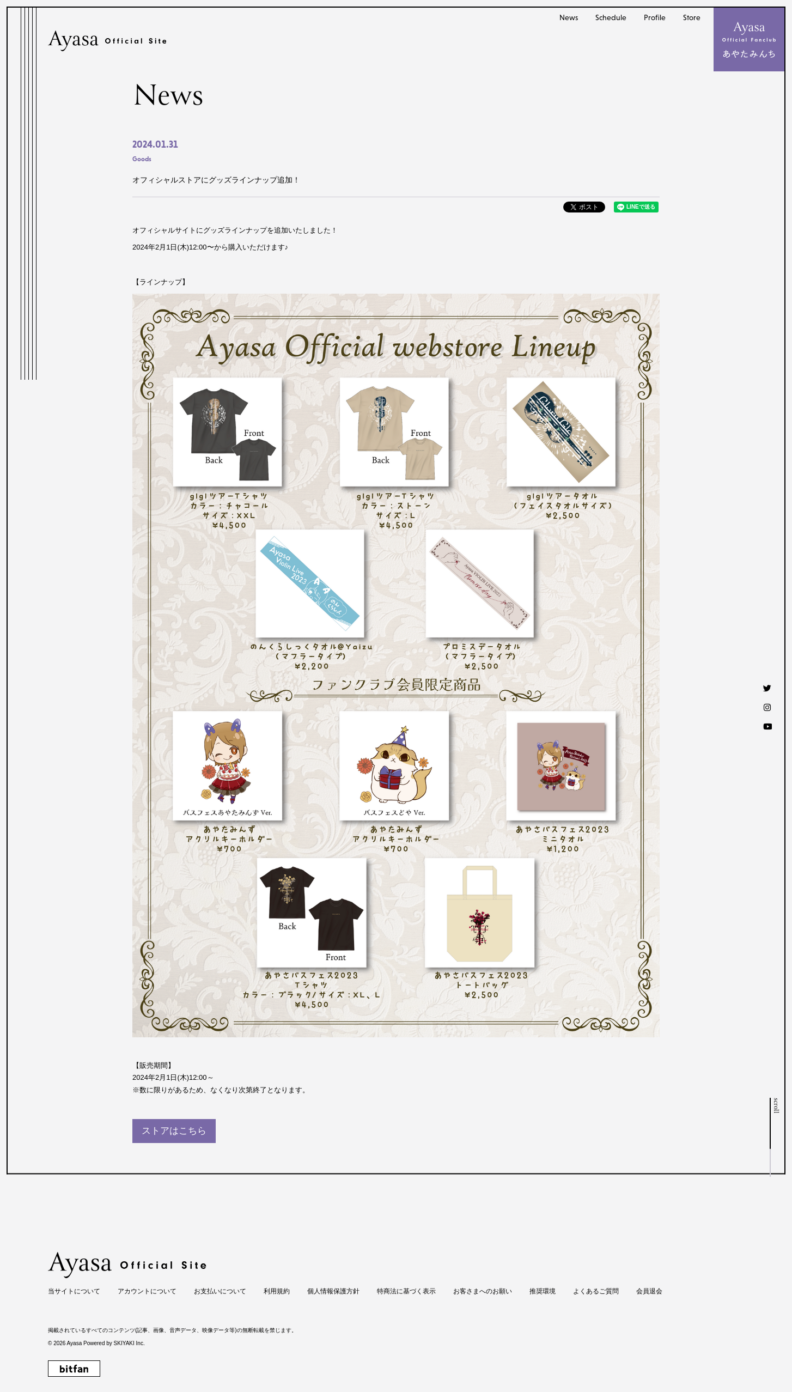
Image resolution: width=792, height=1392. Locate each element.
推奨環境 (542, 1291)
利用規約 (277, 1291)
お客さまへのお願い (482, 1291)
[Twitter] (767, 688)
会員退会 (649, 1291)
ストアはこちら (174, 1131)
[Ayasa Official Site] (107, 41)
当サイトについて (74, 1291)
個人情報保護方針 (333, 1291)
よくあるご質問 (596, 1291)
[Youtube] (767, 726)
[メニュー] (749, 39)
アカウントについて (147, 1291)
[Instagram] (767, 707)
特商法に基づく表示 (406, 1291)
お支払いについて (220, 1291)
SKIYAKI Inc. (129, 1343)
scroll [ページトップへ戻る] (775, 1106)
